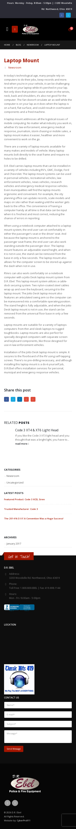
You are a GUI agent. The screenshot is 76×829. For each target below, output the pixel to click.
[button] (7, 29)
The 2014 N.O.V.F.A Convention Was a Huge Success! (33, 518)
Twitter (13, 399)
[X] (68, 15)
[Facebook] (61, 15)
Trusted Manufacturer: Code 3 (21, 508)
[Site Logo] (30, 29)
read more (22, 443)
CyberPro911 (23, 820)
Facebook (6, 399)
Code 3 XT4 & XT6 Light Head (36, 430)
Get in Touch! (19, 556)
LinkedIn (19, 399)
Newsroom (14, 67)
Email (33, 399)
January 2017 (13, 543)
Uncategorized (15, 482)
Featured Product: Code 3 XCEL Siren (24, 499)
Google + (26, 399)
